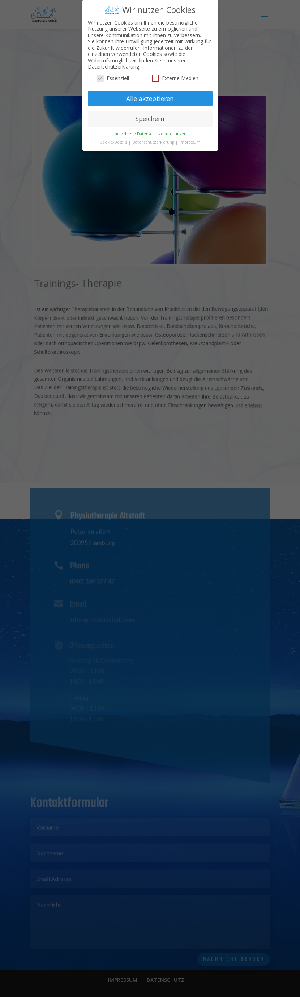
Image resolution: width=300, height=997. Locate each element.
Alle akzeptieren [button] (150, 95)
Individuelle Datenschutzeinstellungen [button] (150, 130)
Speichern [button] (150, 115)
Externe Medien (175, 74)
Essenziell (113, 74)
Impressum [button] (189, 139)
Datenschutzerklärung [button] (153, 139)
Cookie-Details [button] (114, 139)
